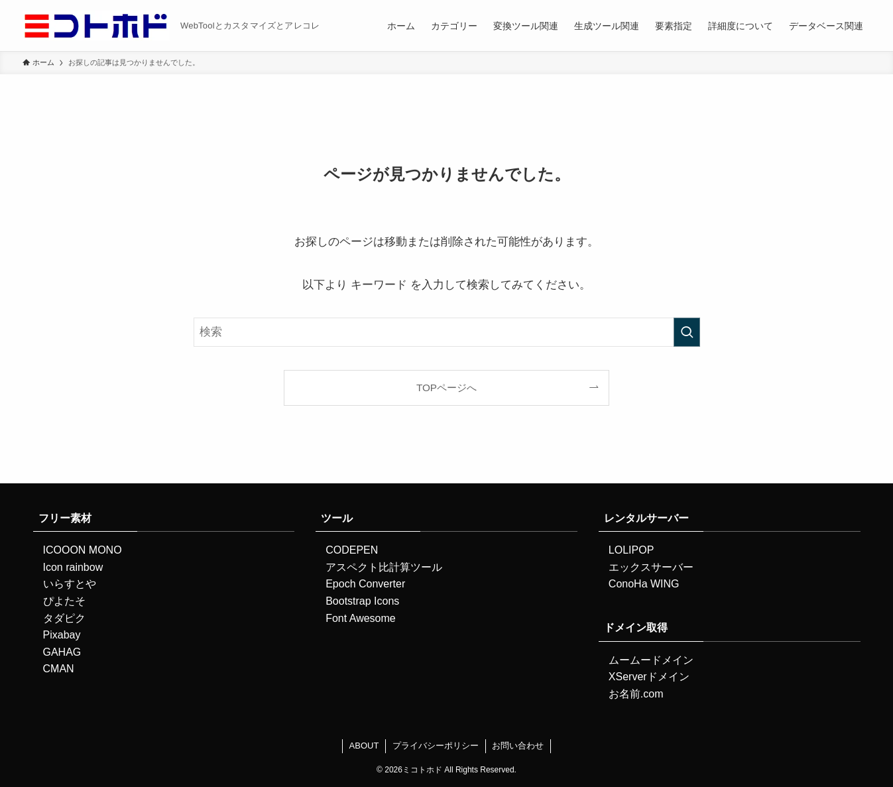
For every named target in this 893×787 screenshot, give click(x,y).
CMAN (58, 668)
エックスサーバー (651, 567)
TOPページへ (446, 387)
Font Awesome (361, 618)
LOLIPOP (631, 550)
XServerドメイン (649, 676)
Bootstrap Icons (362, 601)
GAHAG (62, 652)
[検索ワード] (447, 332)
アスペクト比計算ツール (384, 567)
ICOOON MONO (82, 550)
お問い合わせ (518, 746)
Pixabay (62, 634)
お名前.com (636, 693)
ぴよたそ (64, 601)
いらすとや (69, 583)
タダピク (64, 618)
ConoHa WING (644, 583)
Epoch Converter (365, 583)
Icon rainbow (73, 567)
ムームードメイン (651, 660)
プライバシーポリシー (435, 746)
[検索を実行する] (687, 332)
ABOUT (364, 746)
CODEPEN (352, 550)
